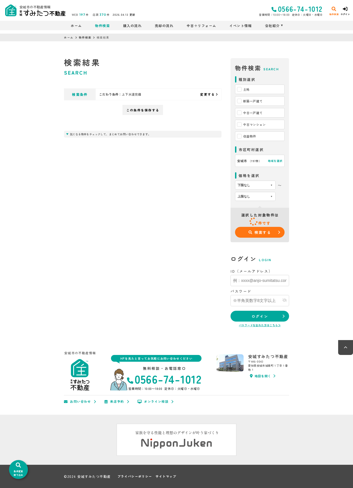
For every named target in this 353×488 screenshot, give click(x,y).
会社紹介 (272, 25)
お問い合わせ (77, 401)
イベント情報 (240, 25)
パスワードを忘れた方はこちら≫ (260, 325)
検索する (260, 232)
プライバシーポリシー (135, 476)
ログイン (259, 316)
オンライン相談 (153, 401)
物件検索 (102, 25)
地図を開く (260, 376)
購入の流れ (132, 25)
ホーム (76, 25)
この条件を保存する (142, 110)
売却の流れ (164, 25)
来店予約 (114, 401)
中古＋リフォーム (201, 25)
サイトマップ (166, 476)
